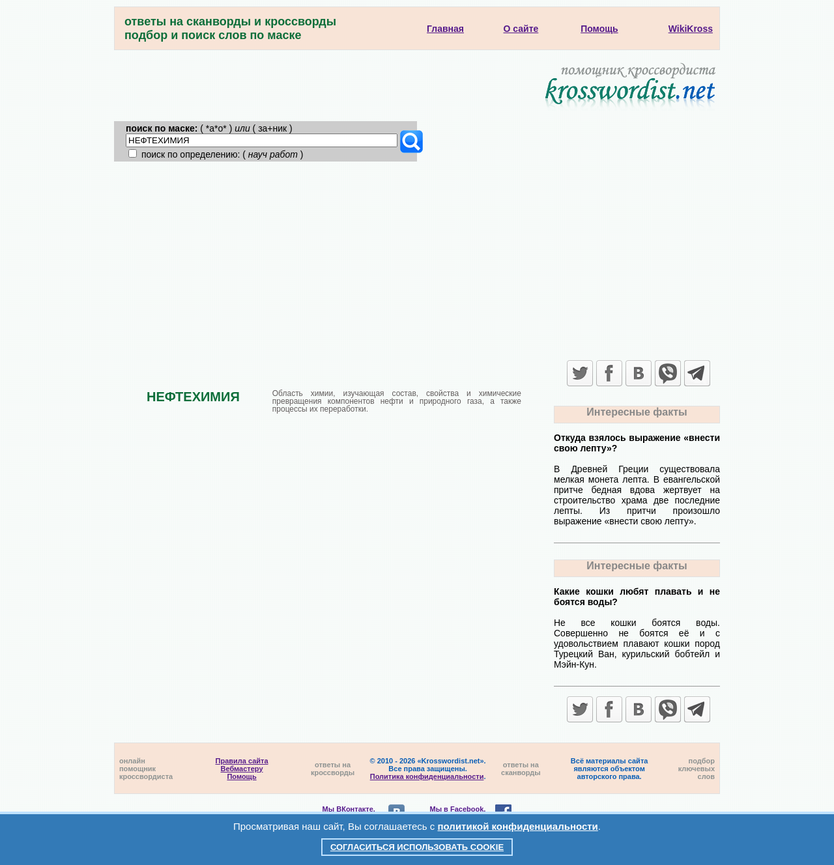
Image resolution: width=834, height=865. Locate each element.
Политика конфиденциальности (427, 776)
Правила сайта (242, 761)
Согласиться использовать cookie (417, 847)
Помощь (241, 776)
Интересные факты (636, 412)
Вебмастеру (242, 769)
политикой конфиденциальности (518, 826)
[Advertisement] (417, 259)
